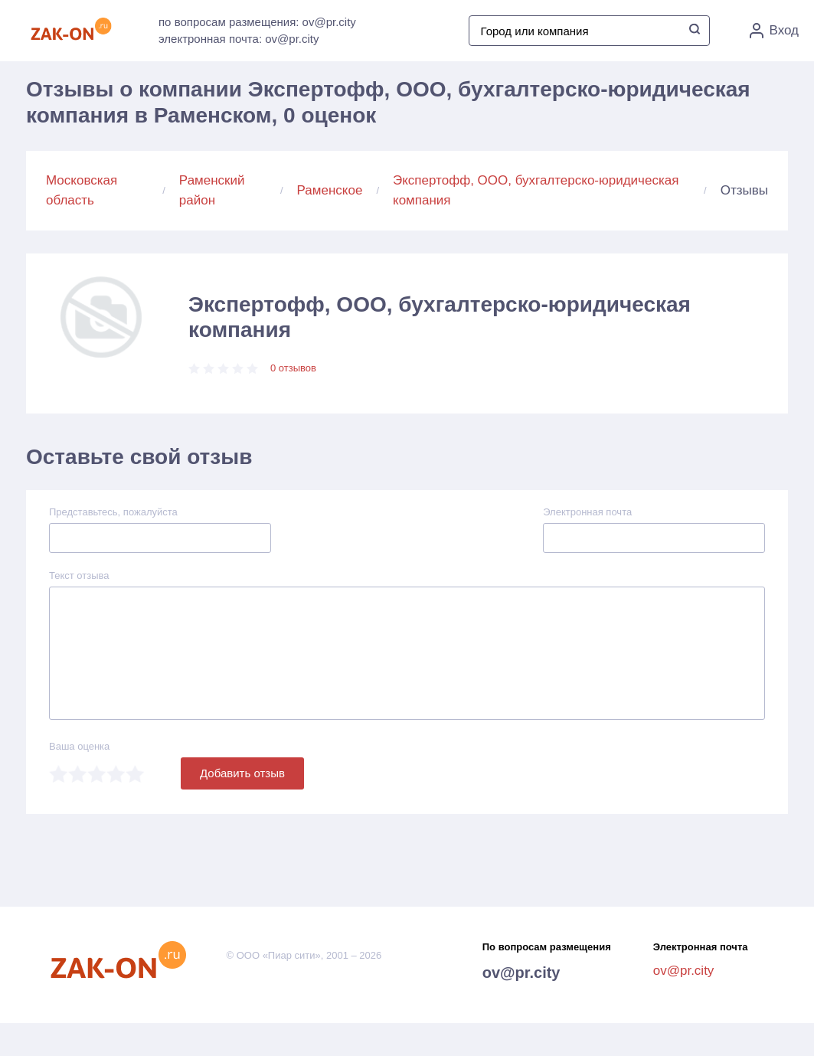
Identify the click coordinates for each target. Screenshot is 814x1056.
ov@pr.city (521, 972)
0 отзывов (293, 368)
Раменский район (212, 190)
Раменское (330, 190)
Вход (774, 30)
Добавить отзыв (242, 773)
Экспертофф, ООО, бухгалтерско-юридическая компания (535, 190)
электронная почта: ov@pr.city (239, 38)
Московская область (81, 190)
